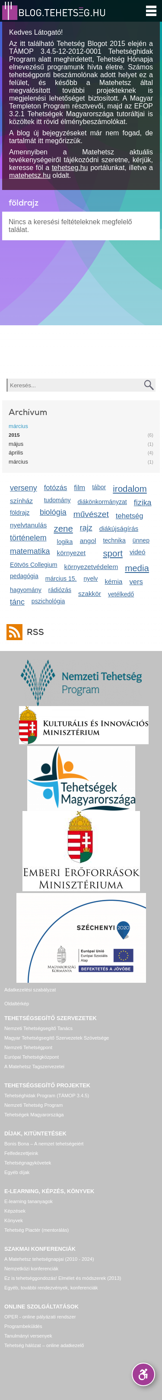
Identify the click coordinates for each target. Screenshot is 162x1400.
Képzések (14, 1211)
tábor (99, 487)
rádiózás (59, 589)
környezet (71, 552)
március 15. (61, 578)
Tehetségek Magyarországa (34, 1114)
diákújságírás (119, 528)
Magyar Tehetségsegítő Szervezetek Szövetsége (56, 1037)
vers (136, 582)
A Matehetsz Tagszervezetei (34, 1066)
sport (113, 553)
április (16, 452)
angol (88, 540)
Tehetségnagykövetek (27, 1162)
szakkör (89, 593)
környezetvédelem (91, 566)
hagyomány (25, 589)
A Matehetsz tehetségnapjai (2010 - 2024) (49, 1259)
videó (138, 552)
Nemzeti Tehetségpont (28, 1047)
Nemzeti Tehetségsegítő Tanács (38, 1028)
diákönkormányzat (102, 501)
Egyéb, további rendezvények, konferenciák (51, 1287)
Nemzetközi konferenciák (31, 1268)
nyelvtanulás (28, 525)
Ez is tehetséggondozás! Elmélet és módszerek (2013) (62, 1278)
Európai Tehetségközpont (31, 1057)
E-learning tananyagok (28, 1201)
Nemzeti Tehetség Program (33, 1105)
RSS (33, 632)
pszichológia (48, 601)
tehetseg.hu (70, 167)
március (18, 426)
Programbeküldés (23, 1326)
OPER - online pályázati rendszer (40, 1316)
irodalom (130, 489)
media (137, 568)
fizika (143, 502)
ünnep (141, 540)
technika (114, 540)
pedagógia (24, 575)
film (79, 488)
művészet (91, 514)
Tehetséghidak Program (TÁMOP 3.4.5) (46, 1095)
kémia (113, 581)
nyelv (91, 578)
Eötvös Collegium (33, 564)
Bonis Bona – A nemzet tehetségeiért (43, 1143)
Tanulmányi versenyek (28, 1335)
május (16, 444)
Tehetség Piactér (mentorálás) (36, 1230)
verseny (23, 488)
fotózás (55, 488)
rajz (86, 527)
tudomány (57, 500)
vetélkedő (121, 594)
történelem (28, 537)
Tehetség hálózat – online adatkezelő (44, 1345)
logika (65, 541)
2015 (14, 435)
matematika (30, 551)
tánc (17, 602)
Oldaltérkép (16, 1003)
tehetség (129, 516)
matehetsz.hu (30, 175)
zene (63, 528)
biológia (53, 512)
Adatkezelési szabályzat (30, 989)
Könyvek (13, 1220)
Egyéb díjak (16, 1172)
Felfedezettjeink (21, 1153)
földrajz (19, 512)
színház (21, 500)
